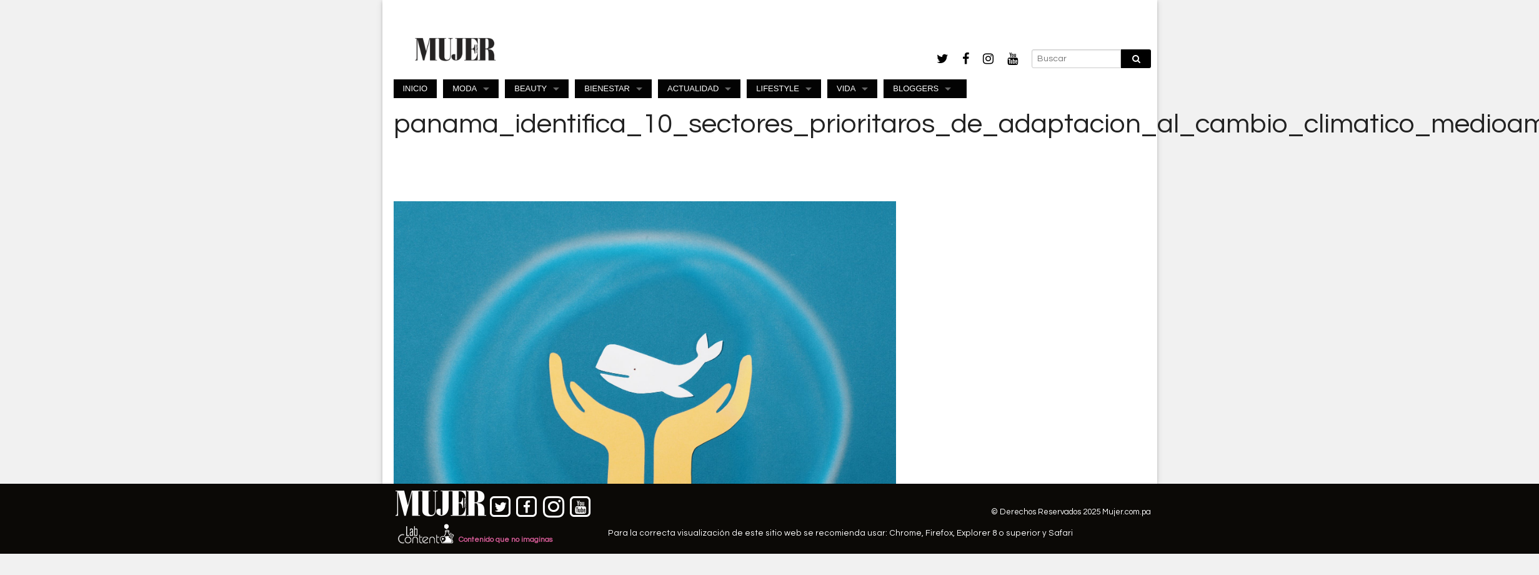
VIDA (846, 88)
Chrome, (907, 533)
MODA (464, 88)
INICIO (415, 88)
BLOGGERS (916, 88)
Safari (1060, 533)
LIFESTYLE (777, 88)
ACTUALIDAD (693, 88)
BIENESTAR (607, 88)
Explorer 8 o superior (998, 533)
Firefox (939, 533)
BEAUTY (530, 88)
